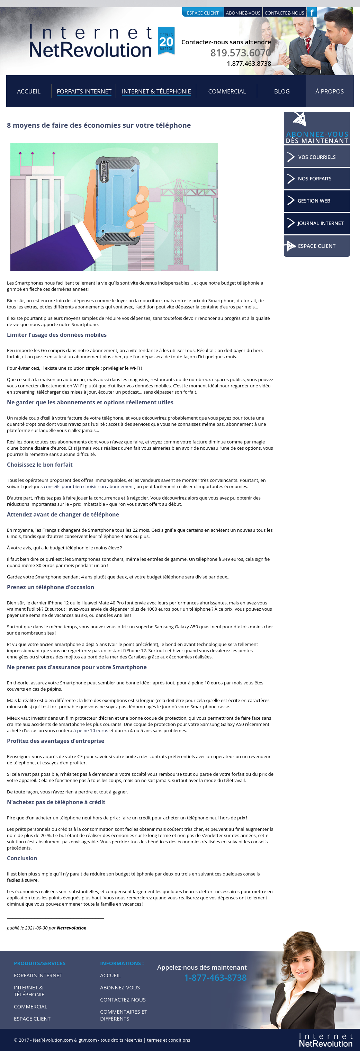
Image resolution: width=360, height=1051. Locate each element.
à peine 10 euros (90, 730)
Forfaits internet (84, 91)
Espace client (203, 13)
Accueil (28, 91)
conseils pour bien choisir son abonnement (89, 486)
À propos (330, 91)
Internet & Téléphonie (156, 91)
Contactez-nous (284, 13)
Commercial (227, 91)
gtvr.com (88, 1040)
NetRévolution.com (53, 1040)
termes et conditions (168, 1040)
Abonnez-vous (243, 13)
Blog (282, 91)
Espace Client (32, 1018)
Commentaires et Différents (123, 1015)
